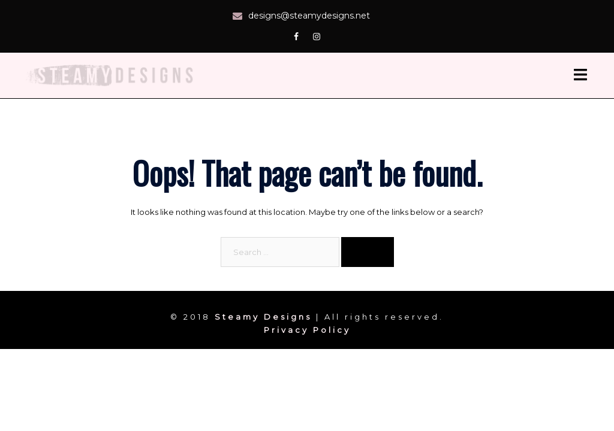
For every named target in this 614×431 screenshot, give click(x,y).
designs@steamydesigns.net (309, 15)
